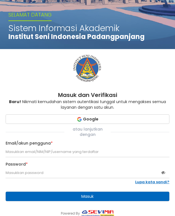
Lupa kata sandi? (152, 182)
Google (87, 119)
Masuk (87, 196)
